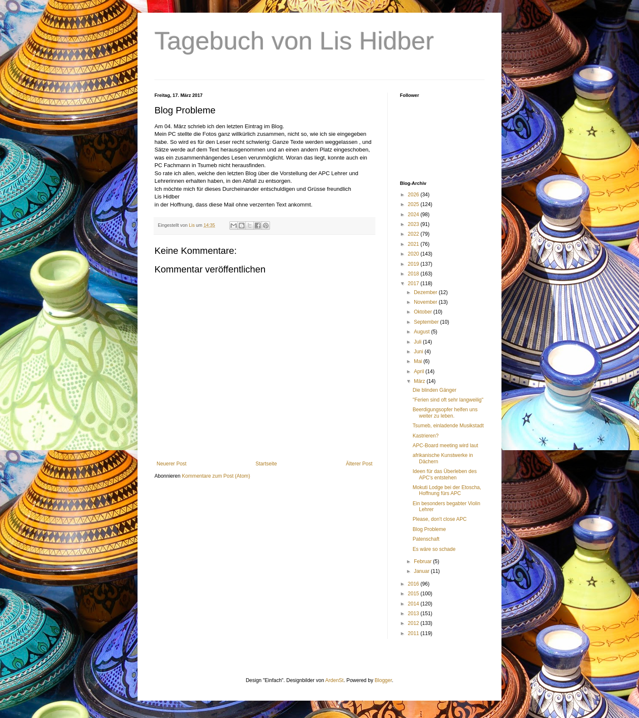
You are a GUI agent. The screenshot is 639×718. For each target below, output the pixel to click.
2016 (414, 584)
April (419, 371)
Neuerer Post (172, 464)
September (427, 322)
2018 (414, 274)
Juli (418, 342)
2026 (414, 195)
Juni (419, 352)
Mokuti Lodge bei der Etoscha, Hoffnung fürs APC (447, 490)
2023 (414, 224)
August (422, 332)
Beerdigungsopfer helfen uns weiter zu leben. (445, 412)
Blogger (383, 680)
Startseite (266, 464)
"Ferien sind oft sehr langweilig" (448, 400)
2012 (414, 623)
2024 (414, 214)
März (420, 381)
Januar (422, 571)
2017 (414, 283)
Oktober (423, 312)
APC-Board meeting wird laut (445, 445)
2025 (414, 204)
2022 (414, 234)
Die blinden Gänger (434, 390)
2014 (414, 604)
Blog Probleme (429, 529)
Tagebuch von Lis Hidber (294, 41)
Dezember (426, 292)
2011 (414, 633)
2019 (414, 264)
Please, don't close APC (440, 519)
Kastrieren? (425, 436)
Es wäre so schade (434, 549)
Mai (419, 361)
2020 (414, 254)
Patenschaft (426, 539)
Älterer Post (359, 464)
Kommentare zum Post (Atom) (216, 476)
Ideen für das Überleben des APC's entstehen (444, 474)
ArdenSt (334, 680)
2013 (414, 613)
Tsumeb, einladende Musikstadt (448, 426)
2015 (414, 594)
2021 (414, 244)
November (426, 302)
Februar (423, 561)
